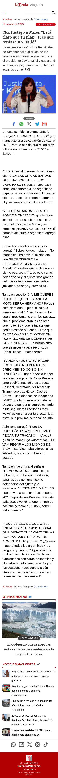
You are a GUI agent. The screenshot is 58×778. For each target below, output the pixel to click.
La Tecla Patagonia (23, 19)
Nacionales (42, 19)
